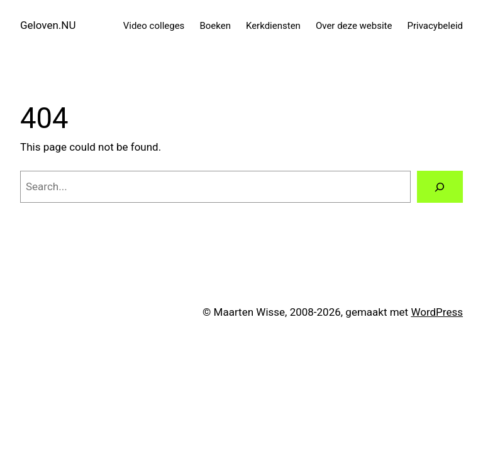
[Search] (440, 187)
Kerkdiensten (273, 25)
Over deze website (354, 25)
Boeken (215, 25)
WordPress (437, 312)
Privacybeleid (435, 25)
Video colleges (154, 25)
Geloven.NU (47, 25)
